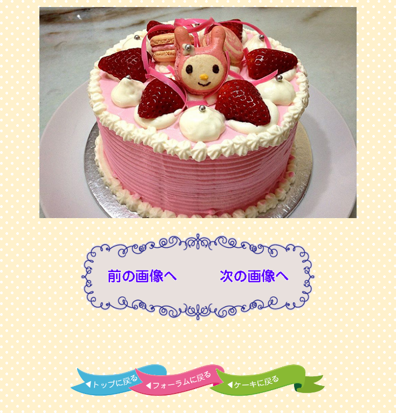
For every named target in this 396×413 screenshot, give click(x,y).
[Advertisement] (198, 344)
